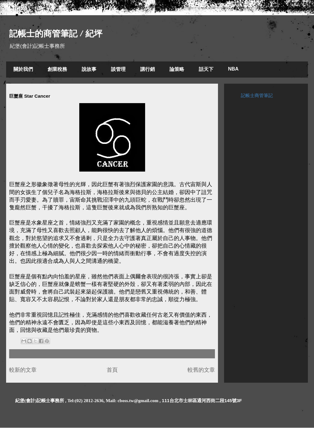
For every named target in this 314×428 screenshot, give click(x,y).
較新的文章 (23, 370)
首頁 (112, 370)
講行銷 (147, 69)
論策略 (176, 69)
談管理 (118, 69)
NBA (233, 68)
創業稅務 (57, 69)
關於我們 (23, 69)
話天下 (206, 69)
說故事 (89, 69)
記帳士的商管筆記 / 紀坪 (55, 33)
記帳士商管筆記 (257, 95)
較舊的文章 (201, 370)
